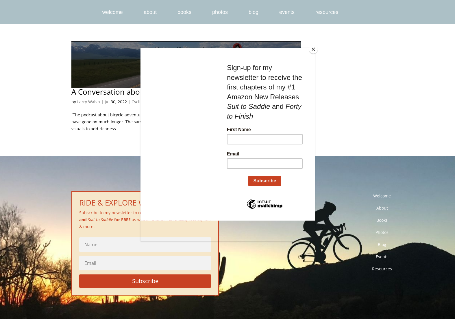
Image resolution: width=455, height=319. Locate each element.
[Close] (313, 49)
